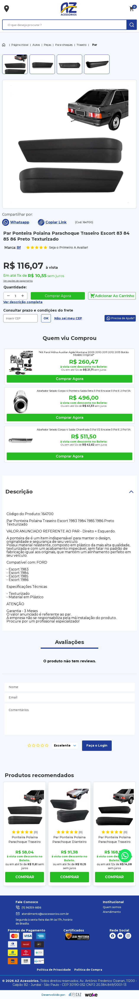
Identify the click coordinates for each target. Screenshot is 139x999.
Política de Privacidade (54, 969)
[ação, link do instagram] (128, 936)
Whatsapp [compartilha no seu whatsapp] (15, 222)
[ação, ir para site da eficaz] (75, 995)
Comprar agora (69, 379)
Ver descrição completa (22, 302)
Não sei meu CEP (68, 318)
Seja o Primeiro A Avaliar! (57, 248)
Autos (36, 44)
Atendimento (112, 911)
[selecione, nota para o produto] (65, 746)
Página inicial (19, 44)
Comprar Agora (58, 296)
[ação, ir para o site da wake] (91, 995)
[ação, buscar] (131, 24)
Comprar (24, 877)
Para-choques (64, 44)
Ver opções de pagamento (18, 280)
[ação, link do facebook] (113, 936)
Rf (19, 248)
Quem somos (112, 907)
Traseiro (81, 44)
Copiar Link (52, 222)
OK (46, 318)
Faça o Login (96, 745)
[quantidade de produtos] (15, 296)
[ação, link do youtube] (120, 936)
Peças (47, 44)
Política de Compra (88, 969)
